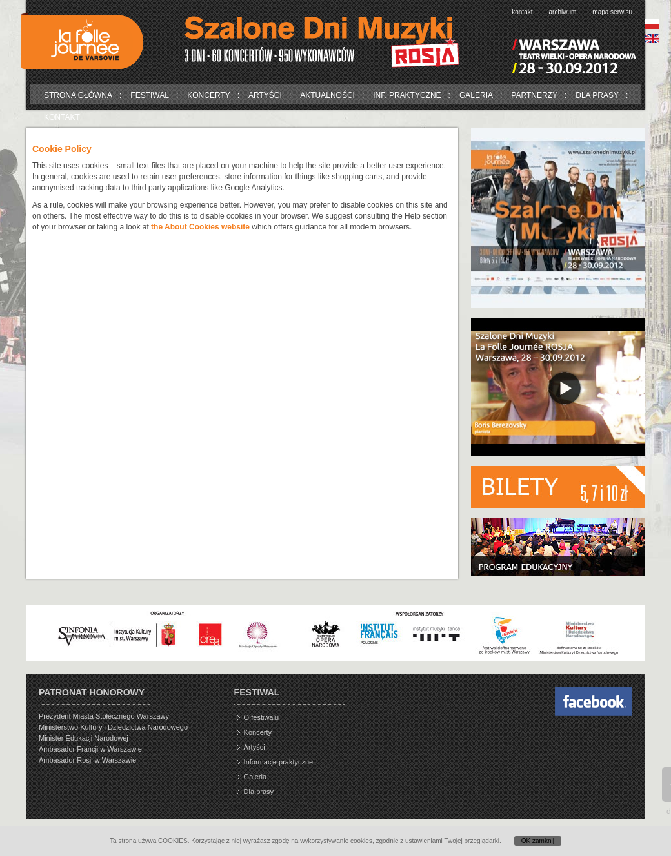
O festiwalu (261, 717)
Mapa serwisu (612, 11)
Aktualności (327, 95)
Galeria (476, 95)
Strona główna (78, 95)
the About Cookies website (200, 226)
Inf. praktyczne (407, 95)
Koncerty (208, 95)
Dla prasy (597, 95)
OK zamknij (537, 840)
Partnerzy (534, 95)
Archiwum (563, 11)
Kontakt (522, 11)
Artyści (265, 95)
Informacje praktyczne (279, 762)
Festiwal (149, 95)
